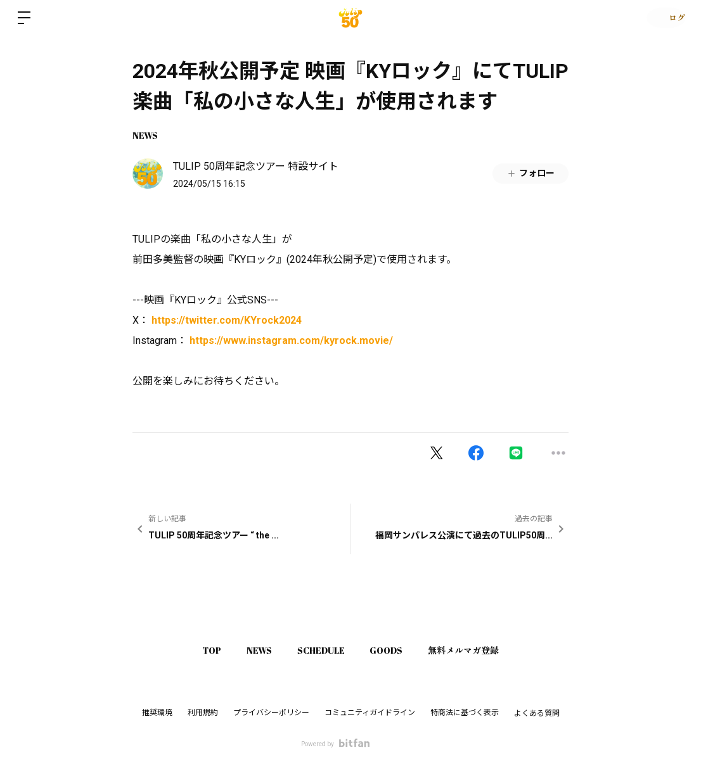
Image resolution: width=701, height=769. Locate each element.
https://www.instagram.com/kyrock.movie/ (291, 340)
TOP (199, 650)
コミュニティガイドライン (370, 712)
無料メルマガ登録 (476, 650)
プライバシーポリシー (271, 712)
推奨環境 (157, 712)
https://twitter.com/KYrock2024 (226, 320)
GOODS (392, 650)
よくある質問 (537, 713)
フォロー (530, 173)
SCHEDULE (321, 650)
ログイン (663, 18)
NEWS (145, 135)
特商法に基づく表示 (464, 712)
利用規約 (203, 712)
